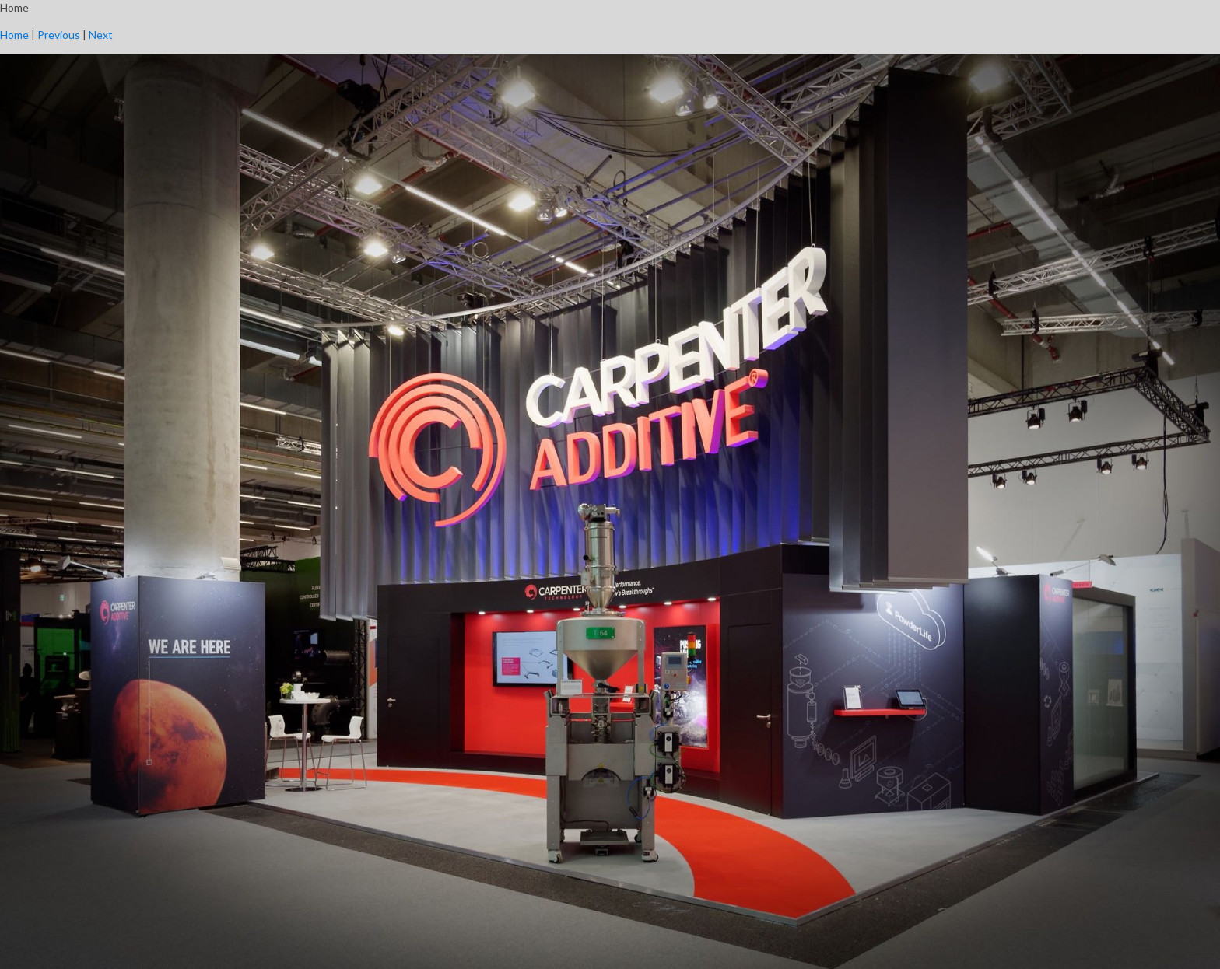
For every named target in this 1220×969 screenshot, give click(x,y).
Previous (58, 34)
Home (14, 34)
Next (101, 34)
